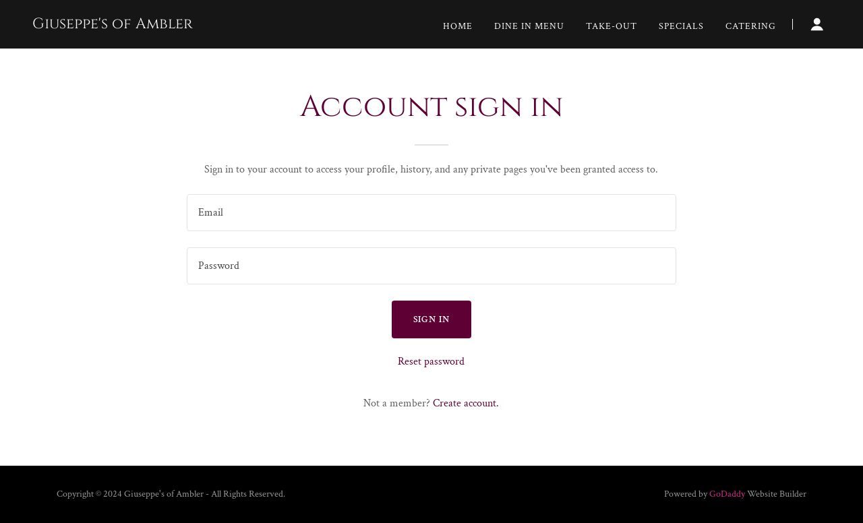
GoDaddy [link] (727, 494)
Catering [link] (750, 26)
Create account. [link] (466, 403)
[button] (817, 24)
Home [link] (458, 26)
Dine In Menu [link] (529, 26)
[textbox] (431, 212)
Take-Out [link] (611, 26)
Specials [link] (681, 26)
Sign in (431, 319)
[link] (112, 25)
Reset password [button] (431, 362)
